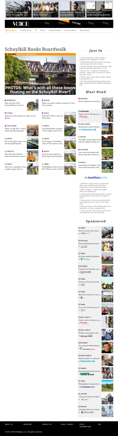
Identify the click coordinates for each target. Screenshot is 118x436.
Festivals (84, 241)
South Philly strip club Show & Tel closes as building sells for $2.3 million (95, 63)
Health (62, 23)
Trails (46, 113)
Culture (76, 23)
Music (43, 30)
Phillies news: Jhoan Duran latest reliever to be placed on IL (95, 78)
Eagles (82, 162)
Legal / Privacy (67, 424)
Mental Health (86, 355)
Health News (85, 124)
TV (36, 30)
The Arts (12, 54)
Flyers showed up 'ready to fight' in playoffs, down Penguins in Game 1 (93, 59)
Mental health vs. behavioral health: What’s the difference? (93, 190)
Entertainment (55, 30)
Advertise (27, 424)
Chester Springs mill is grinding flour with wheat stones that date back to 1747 (95, 67)
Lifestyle (10, 151)
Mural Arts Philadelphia (26, 54)
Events (91, 23)
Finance (83, 368)
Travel (46, 164)
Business (83, 99)
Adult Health (85, 317)
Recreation (10, 100)
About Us (9, 424)
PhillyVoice (20, 23)
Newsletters (85, 30)
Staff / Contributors (85, 425)
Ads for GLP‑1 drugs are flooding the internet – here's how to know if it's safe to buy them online (95, 72)
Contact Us (47, 424)
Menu (8, 24)
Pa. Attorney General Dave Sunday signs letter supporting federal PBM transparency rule (95, 83)
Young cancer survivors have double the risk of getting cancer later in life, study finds (94, 202)
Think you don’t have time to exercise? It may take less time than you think (95, 211)
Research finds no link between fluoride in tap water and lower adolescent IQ (95, 207)
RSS (99, 424)
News (47, 23)
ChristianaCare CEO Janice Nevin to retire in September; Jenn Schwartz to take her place (95, 196)
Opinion (83, 407)
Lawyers (83, 394)
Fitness (9, 113)
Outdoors (84, 150)
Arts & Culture (70, 30)
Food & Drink (25, 30)
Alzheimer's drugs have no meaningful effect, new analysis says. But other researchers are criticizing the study (94, 185)
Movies (46, 100)
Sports (105, 23)
